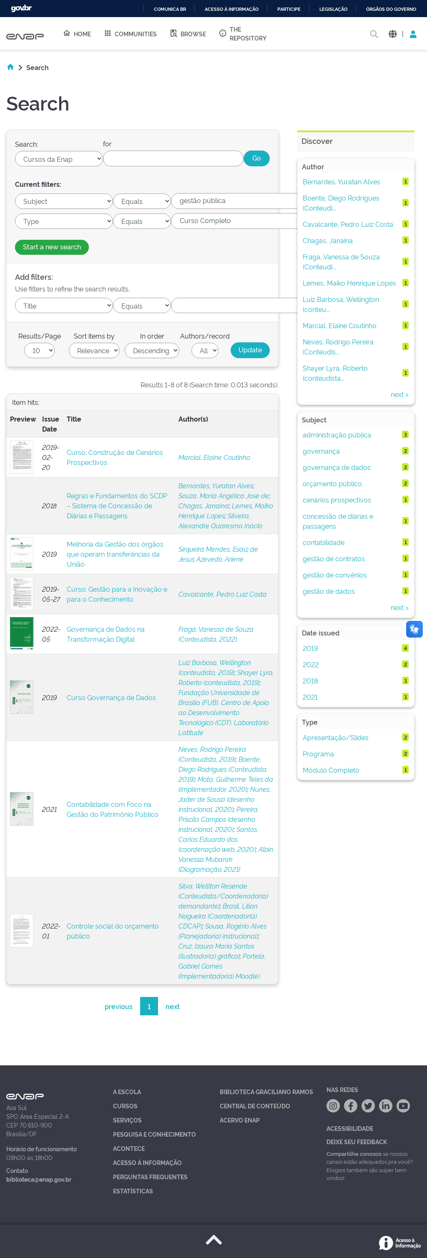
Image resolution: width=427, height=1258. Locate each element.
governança (321, 450)
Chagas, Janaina (203, 505)
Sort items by (94, 335)
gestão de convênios (335, 574)
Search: (26, 143)
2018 (310, 680)
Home (77, 33)
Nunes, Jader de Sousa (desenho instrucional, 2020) (224, 799)
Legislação (333, 9)
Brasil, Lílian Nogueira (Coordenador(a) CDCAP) (218, 915)
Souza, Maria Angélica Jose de (223, 495)
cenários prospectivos (337, 499)
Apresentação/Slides (336, 737)
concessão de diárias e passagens (338, 520)
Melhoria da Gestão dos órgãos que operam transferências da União (115, 553)
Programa (318, 753)
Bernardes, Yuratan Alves (215, 485)
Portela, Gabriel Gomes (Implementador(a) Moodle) (222, 965)
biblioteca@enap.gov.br (38, 1179)
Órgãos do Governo (391, 9)
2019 (310, 648)
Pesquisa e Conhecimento (154, 1134)
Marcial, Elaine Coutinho (214, 457)
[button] (393, 33)
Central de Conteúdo (255, 1106)
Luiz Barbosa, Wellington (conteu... (341, 304)
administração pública (337, 434)
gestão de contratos (334, 558)
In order (152, 335)
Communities (130, 33)
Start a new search (52, 246)
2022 (311, 664)
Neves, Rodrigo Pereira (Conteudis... (338, 346)
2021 (310, 696)
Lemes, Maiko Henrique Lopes (349, 282)
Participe (289, 9)
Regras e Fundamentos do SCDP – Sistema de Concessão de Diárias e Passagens (117, 505)
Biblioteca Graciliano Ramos (266, 1091)
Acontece (129, 1148)
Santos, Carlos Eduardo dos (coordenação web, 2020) (218, 839)
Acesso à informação (232, 9)
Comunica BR (170, 9)
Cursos (125, 1106)
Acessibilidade (350, 1128)
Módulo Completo (331, 769)
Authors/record (205, 335)
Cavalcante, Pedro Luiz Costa (222, 593)
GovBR (21, 9)
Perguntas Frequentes (150, 1176)
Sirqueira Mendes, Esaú (212, 548)
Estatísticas (133, 1191)
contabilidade (323, 542)
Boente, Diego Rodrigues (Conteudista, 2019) (223, 768)
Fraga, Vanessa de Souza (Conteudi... (341, 261)
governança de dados (337, 467)
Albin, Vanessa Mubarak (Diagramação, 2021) (226, 859)
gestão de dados (329, 590)
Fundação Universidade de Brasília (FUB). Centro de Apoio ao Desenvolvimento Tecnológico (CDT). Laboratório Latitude (223, 712)
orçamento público (332, 483)
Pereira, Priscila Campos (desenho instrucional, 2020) (218, 819)
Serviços (127, 1120)
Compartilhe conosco (354, 1153)
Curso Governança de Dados (111, 697)
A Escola (127, 1091)
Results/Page (39, 335)
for (107, 143)
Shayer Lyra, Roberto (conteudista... (335, 372)
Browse (187, 33)
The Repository (242, 33)
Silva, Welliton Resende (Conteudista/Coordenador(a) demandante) (223, 895)
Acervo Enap (240, 1120)
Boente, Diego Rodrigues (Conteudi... (341, 202)
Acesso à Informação (147, 1162)
